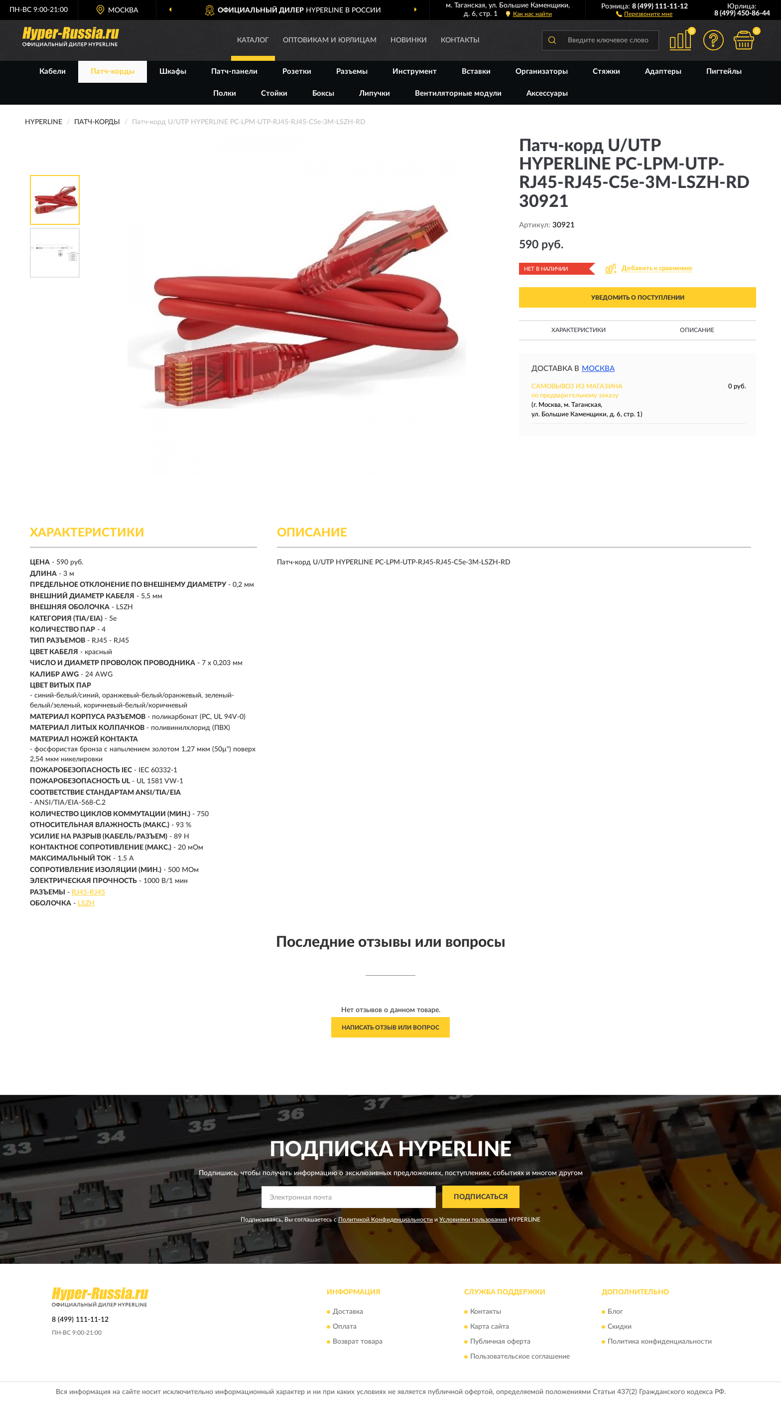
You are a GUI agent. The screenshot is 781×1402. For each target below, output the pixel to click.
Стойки (274, 93)
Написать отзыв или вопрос (390, 1028)
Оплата (345, 1326)
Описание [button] (697, 330)
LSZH (86, 903)
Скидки (620, 1326)
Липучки (374, 93)
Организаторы (542, 71)
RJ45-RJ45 (88, 892)
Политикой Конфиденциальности (385, 1220)
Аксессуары (547, 93)
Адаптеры (663, 71)
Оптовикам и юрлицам (330, 40)
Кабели (52, 71)
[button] (644, 13)
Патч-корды (112, 71)
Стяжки (606, 71)
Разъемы (352, 71)
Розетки (296, 71)
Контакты (460, 40)
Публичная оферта (500, 1341)
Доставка (348, 1311)
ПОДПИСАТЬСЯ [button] (481, 1197)
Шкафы (172, 71)
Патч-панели (234, 71)
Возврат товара (358, 1341)
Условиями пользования (473, 1220)
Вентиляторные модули (458, 93)
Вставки (476, 71)
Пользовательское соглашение (520, 1356)
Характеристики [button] (578, 330)
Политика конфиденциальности (660, 1341)
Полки (224, 93)
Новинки (408, 40)
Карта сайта (489, 1326)
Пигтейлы (724, 71)
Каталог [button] (253, 40)
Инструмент (414, 71)
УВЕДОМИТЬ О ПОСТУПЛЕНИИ (637, 298)
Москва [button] (598, 368)
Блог (615, 1311)
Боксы (323, 93)
